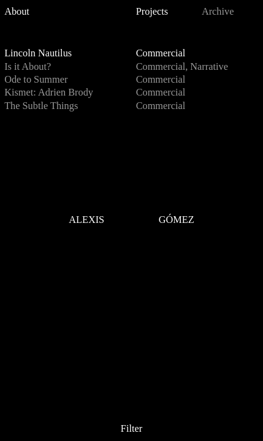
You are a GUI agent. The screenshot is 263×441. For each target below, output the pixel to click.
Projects (152, 11)
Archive (218, 11)
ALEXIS (86, 220)
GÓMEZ (176, 220)
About (16, 11)
